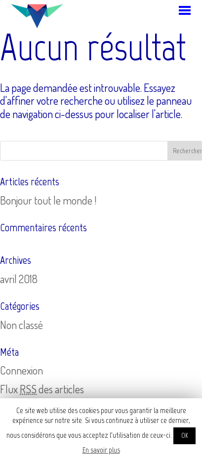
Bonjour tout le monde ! (48, 200)
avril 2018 (19, 279)
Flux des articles (42, 389)
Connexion (21, 370)
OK (184, 435)
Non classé (21, 325)
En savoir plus (101, 450)
